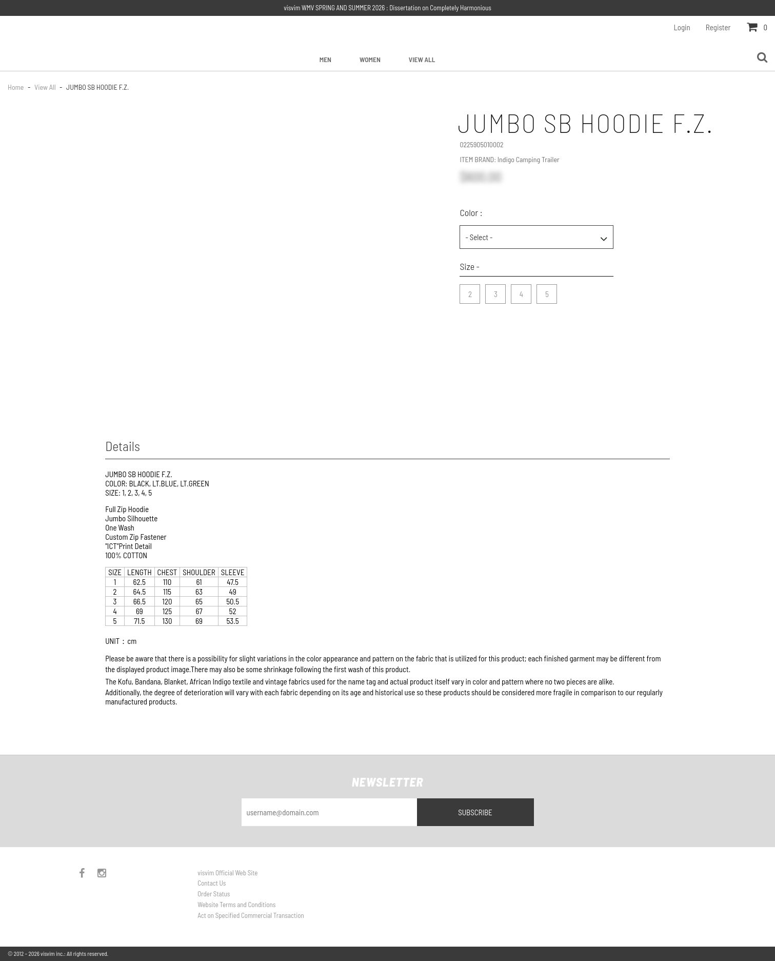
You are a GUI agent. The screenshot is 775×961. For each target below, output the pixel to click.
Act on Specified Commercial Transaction (250, 915)
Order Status (213, 894)
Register (718, 27)
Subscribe (475, 812)
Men (325, 59)
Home (16, 87)
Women (370, 59)
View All (422, 59)
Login (682, 27)
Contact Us (211, 883)
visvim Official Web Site (227, 873)
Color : (471, 212)
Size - (470, 266)
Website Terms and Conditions (236, 904)
